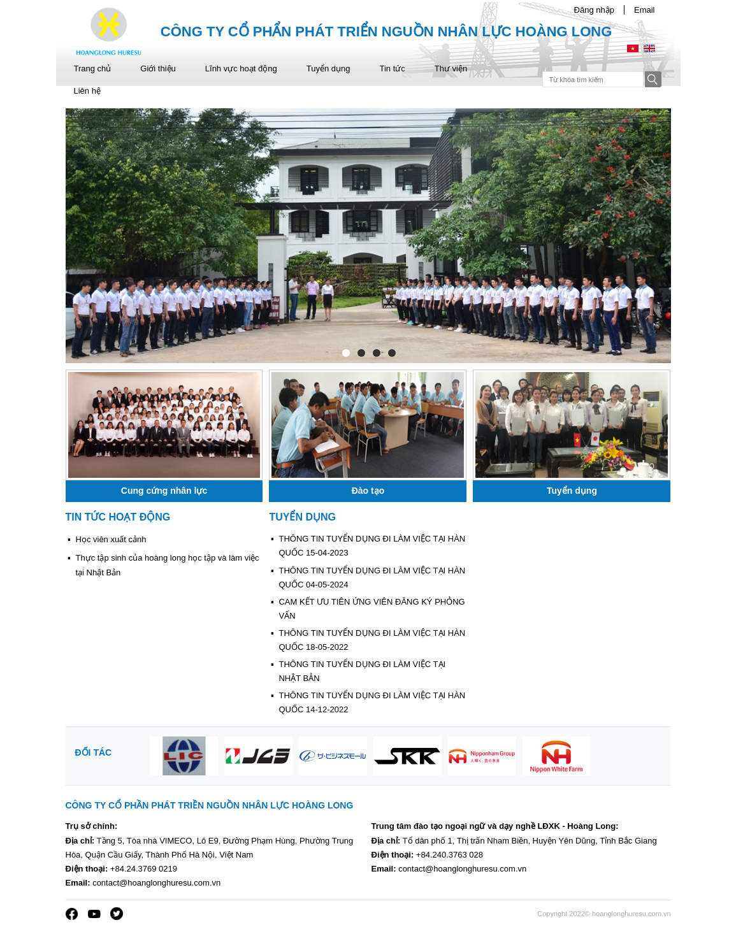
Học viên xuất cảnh (111, 539)
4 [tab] (391, 352)
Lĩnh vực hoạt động (241, 68)
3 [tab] (376, 352)
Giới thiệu (157, 68)
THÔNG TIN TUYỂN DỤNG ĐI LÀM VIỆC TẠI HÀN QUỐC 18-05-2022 (371, 640)
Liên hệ (87, 91)
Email (644, 10)
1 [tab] (345, 352)
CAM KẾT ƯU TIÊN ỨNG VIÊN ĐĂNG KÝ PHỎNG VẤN (371, 609)
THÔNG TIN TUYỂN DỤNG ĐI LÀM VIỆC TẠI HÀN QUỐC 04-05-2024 (371, 577)
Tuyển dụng (328, 68)
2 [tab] (360, 352)
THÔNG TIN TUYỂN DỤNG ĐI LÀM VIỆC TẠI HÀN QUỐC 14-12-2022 (371, 702)
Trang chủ (93, 68)
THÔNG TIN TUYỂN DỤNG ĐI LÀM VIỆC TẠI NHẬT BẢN (361, 671)
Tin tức (392, 68)
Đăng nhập (594, 10)
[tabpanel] (368, 235)
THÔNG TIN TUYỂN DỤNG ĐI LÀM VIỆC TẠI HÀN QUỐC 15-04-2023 (371, 545)
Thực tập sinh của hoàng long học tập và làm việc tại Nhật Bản (167, 565)
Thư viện (451, 68)
